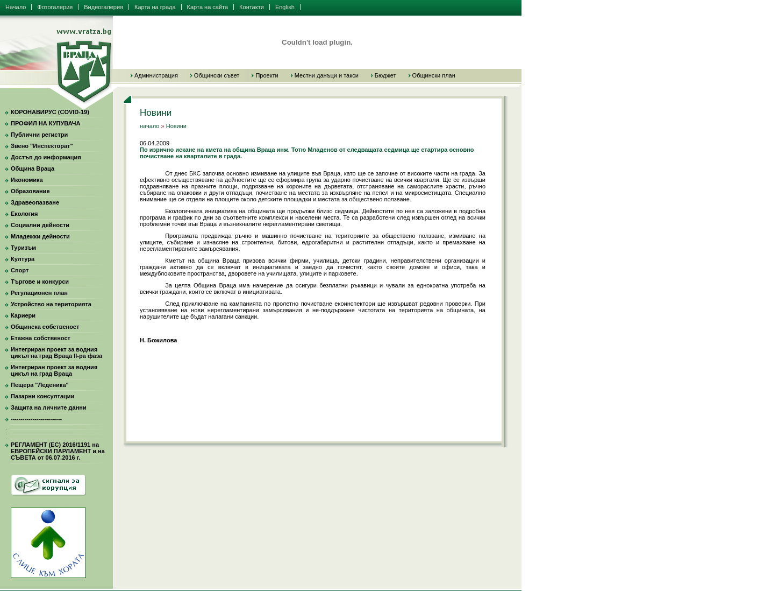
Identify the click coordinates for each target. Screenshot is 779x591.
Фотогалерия (55, 7)
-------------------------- (36, 419)
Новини (176, 126)
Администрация (156, 75)
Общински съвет (217, 75)
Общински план (433, 75)
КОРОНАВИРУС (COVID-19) (50, 112)
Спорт (19, 270)
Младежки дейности (40, 236)
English (285, 7)
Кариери (23, 315)
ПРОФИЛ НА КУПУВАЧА (45, 123)
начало (149, 126)
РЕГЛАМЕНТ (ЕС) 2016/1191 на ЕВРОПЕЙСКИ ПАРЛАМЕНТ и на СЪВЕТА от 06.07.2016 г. (58, 451)
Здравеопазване (35, 202)
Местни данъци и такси (327, 75)
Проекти (266, 75)
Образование (30, 191)
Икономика (27, 180)
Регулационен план (39, 293)
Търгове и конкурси (40, 281)
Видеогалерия (103, 7)
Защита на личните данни (49, 407)
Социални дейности (40, 225)
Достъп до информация (46, 157)
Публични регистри (39, 134)
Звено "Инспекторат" (42, 146)
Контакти (251, 7)
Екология (24, 213)
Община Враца (32, 168)
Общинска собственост (45, 326)
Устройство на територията (51, 304)
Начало (15, 7)
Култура (22, 259)
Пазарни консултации (42, 396)
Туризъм (23, 247)
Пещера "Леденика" (40, 385)
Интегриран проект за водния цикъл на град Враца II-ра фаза (56, 352)
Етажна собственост (40, 338)
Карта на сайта (207, 7)
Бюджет (385, 75)
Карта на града (155, 7)
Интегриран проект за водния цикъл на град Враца (54, 370)
